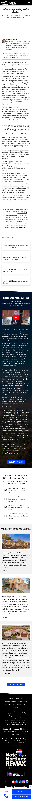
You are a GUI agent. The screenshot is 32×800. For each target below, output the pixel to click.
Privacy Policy (9, 787)
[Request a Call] (19, 699)
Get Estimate (20, 221)
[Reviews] (16, 707)
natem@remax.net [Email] (16, 745)
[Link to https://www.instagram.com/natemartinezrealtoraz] (23, 781)
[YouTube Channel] (10, 704)
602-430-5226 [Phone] (9, 732)
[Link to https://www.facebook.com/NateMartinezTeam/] (16, 781)
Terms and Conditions (20, 787)
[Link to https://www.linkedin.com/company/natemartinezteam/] (20, 781)
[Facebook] (19, 704)
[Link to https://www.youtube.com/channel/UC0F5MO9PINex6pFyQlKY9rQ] (13, 781)
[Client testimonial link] (16, 541)
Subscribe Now (21, 227)
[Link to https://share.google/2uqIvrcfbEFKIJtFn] (27, 781)
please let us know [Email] (21, 724)
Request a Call (14, 57)
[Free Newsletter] (23, 702)
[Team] (25, 704)
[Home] (8, 2)
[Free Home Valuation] (10, 702)
